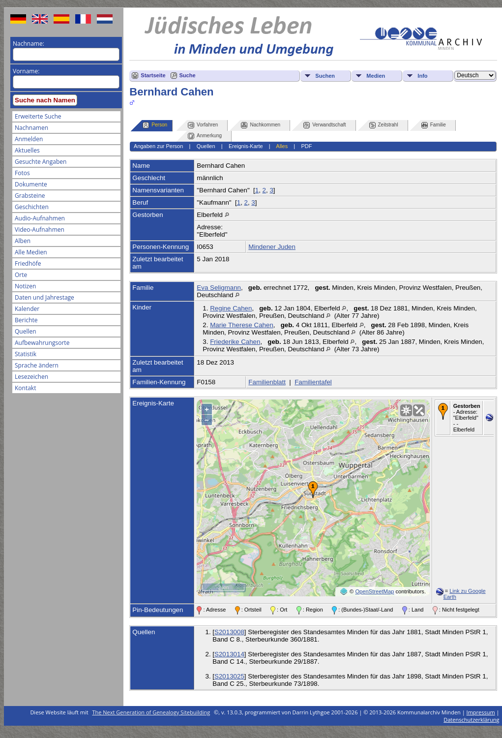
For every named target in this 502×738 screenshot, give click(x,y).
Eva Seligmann (219, 287)
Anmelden (29, 139)
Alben (22, 241)
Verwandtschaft (324, 125)
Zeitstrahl (383, 125)
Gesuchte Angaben (40, 161)
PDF (306, 146)
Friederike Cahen (235, 341)
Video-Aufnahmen (39, 229)
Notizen (25, 286)
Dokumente (31, 184)
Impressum (481, 712)
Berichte (26, 320)
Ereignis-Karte (246, 146)
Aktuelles (27, 150)
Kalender (27, 309)
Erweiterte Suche (38, 116)
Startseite (153, 75)
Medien (375, 76)
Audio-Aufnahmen (40, 218)
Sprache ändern (37, 365)
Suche (187, 75)
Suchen (325, 76)
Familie (433, 125)
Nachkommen (260, 125)
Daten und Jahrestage (44, 297)
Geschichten (32, 207)
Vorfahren (203, 125)
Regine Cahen (231, 308)
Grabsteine (30, 195)
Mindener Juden (271, 246)
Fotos (22, 173)
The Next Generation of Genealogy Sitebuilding (151, 712)
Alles (282, 146)
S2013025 (229, 676)
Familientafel (313, 382)
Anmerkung (205, 136)
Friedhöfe (28, 263)
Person (155, 125)
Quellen (25, 331)
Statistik (25, 354)
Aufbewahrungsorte (42, 342)
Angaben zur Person (158, 146)
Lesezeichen (31, 376)
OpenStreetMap (374, 591)
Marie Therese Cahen (241, 325)
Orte (21, 275)
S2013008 (229, 632)
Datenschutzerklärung (471, 719)
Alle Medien (31, 252)
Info (422, 76)
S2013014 (229, 654)
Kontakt (25, 388)
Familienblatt (267, 382)
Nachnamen (31, 127)
